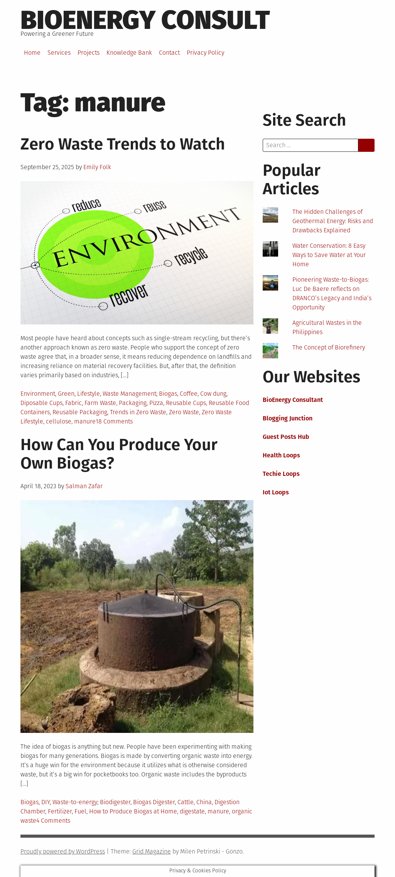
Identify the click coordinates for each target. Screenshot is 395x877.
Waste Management (129, 393)
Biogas (168, 393)
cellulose (58, 421)
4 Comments (53, 820)
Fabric (73, 403)
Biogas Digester (154, 802)
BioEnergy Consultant (293, 399)
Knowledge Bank (129, 52)
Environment (37, 393)
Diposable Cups (41, 403)
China (204, 802)
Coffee (189, 393)
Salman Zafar (84, 486)
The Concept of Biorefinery (328, 347)
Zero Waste (184, 412)
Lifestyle (88, 393)
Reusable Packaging (79, 412)
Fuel (80, 811)
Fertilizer (60, 811)
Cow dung (213, 393)
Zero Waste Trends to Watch (122, 144)
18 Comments (114, 421)
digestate (192, 811)
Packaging (133, 403)
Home (32, 52)
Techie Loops (281, 473)
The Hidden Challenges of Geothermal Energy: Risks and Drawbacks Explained (332, 221)
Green (66, 393)
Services (59, 52)
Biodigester (115, 802)
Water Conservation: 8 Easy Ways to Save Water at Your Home (329, 255)
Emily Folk (97, 167)
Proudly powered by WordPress (62, 851)
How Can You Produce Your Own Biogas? (119, 454)
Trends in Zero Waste (138, 412)
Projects (89, 52)
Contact (169, 52)
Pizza (156, 403)
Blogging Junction (287, 418)
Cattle (185, 802)
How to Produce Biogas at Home (133, 811)
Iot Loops (276, 492)
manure (85, 421)
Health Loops (281, 455)
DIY (45, 802)
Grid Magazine (151, 851)
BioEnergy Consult (145, 20)
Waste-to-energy (74, 802)
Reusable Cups (186, 403)
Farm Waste (100, 403)
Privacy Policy (205, 52)
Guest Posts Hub (286, 436)
